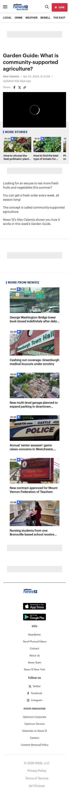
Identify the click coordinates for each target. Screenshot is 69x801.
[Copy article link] (24, 87)
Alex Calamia (11, 76)
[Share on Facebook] (14, 87)
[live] (60, 7)
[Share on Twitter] (19, 87)
